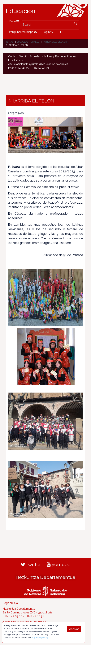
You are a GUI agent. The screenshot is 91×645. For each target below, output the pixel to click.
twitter (31, 564)
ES (61, 31)
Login (48, 31)
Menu (14, 21)
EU (67, 31)
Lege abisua (10, 603)
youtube (58, 564)
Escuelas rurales (28, 41)
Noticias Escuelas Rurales (59, 41)
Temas (9, 41)
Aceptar (74, 629)
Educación (20, 11)
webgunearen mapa (23, 31)
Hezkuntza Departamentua (45, 577)
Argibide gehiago (40, 637)
